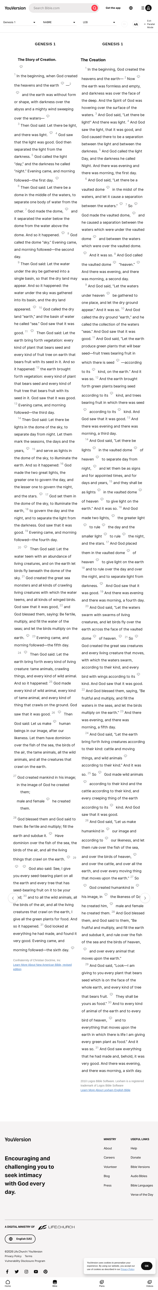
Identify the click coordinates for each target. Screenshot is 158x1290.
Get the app (113, 7)
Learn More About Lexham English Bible (105, 1090)
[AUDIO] (124, 24)
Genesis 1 (20, 22)
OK (147, 1265)
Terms (28, 1256)
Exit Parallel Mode (149, 24)
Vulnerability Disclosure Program (25, 1260)
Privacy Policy (13, 1256)
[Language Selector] (131, 8)
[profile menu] (145, 8)
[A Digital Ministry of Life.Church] (79, 1225)
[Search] (59, 8)
